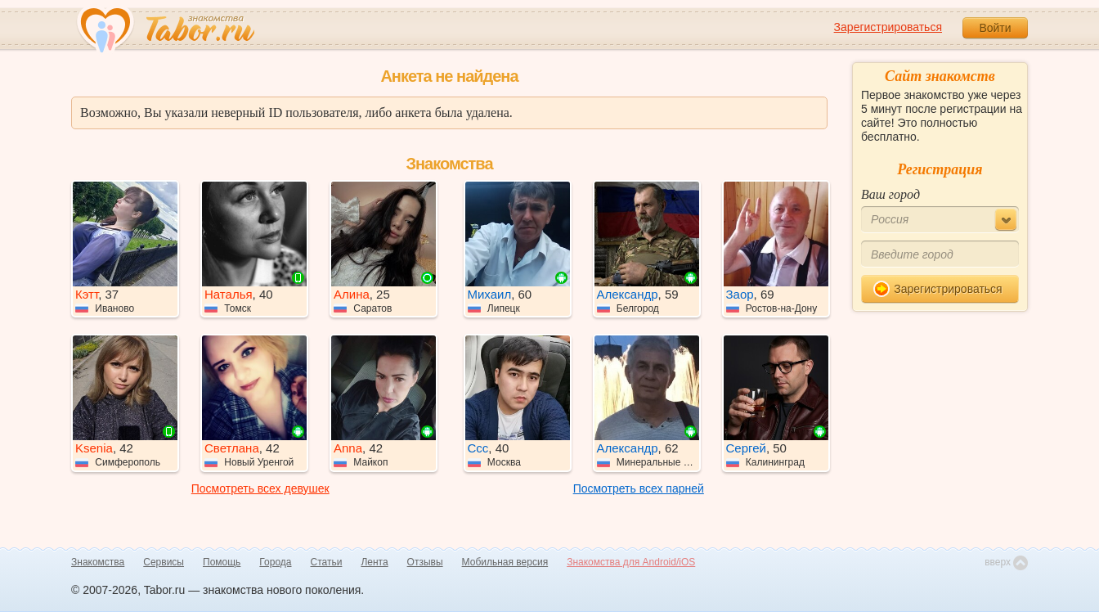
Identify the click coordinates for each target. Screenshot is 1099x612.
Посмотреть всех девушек (260, 488)
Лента (374, 562)
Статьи (327, 562)
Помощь (221, 562)
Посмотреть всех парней (638, 488)
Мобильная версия (505, 562)
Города (275, 562)
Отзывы (425, 562)
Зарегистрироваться (888, 27)
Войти (995, 27)
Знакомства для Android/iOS (631, 562)
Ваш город (890, 194)
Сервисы (163, 562)
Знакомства (97, 562)
